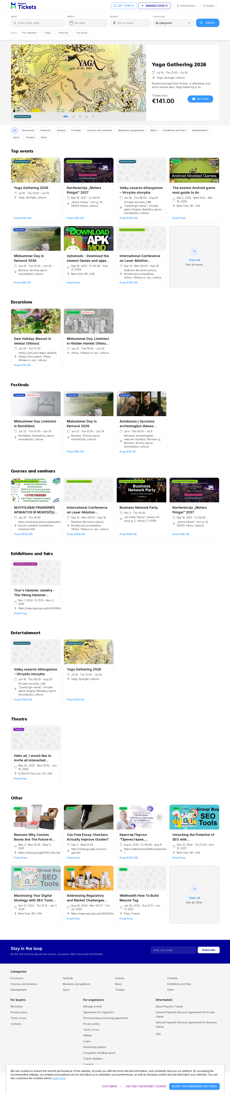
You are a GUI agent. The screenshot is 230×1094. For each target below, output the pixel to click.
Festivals (68, 978)
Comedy (172, 978)
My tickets (124, 6)
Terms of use (18, 1018)
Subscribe (209, 950)
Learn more (59, 1078)
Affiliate (87, 1035)
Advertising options (94, 1047)
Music (118, 983)
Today (47, 33)
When (70, 16)
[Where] (133, 23)
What (14, 17)
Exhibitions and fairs (179, 983)
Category (159, 17)
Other (170, 989)
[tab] (65, 116)
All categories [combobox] (164, 22)
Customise (111, 1086)
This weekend (29, 33)
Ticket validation (93, 1058)
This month (81, 33)
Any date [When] (79, 22)
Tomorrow (63, 33)
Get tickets (200, 98)
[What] (40, 23)
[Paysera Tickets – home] (23, 6)
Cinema (119, 978)
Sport (66, 989)
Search (207, 23)
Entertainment (19, 989)
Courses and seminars (24, 983)
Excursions (17, 978)
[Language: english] (210, 5)
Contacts (16, 1023)
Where (114, 17)
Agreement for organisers (98, 1012)
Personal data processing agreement (105, 1018)
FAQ (158, 1038)
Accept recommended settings (194, 1086)
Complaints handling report (99, 1052)
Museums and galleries (76, 983)
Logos (87, 1041)
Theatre (120, 989)
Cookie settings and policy (172, 1032)
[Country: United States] (187, 5)
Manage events (154, 6)
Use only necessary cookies (146, 1086)
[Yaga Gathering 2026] (79, 78)
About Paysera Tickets (169, 1006)
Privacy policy (19, 1012)
